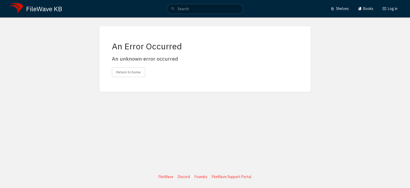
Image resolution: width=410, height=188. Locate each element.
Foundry (201, 176)
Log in (390, 8)
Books (365, 8)
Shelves (340, 8)
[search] (205, 9)
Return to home (128, 72)
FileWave (165, 176)
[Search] (173, 9)
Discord (184, 176)
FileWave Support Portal (232, 176)
